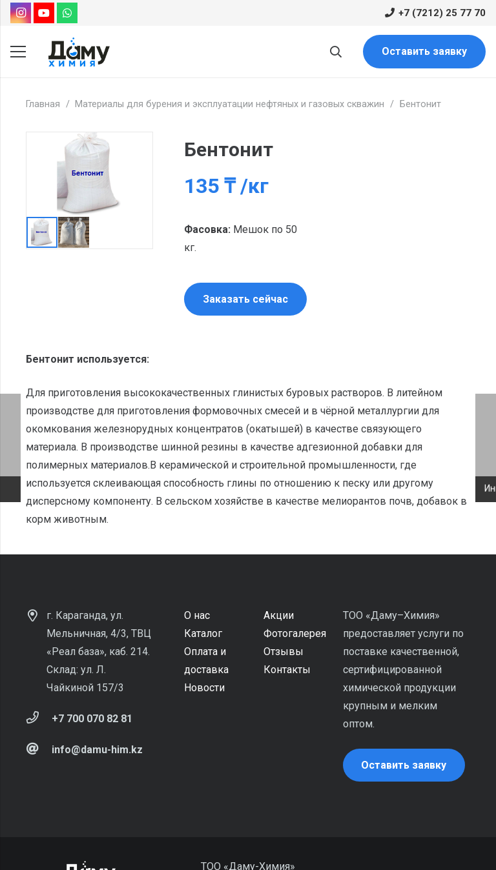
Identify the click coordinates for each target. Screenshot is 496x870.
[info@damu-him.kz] (39, 750)
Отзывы (284, 651)
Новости (204, 688)
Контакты (287, 669)
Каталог (203, 633)
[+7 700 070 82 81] (39, 719)
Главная (43, 104)
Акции (279, 615)
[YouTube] (44, 13)
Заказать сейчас (245, 299)
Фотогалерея (295, 633)
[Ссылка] (78, 51)
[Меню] (18, 51)
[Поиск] (336, 51)
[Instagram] (20, 13)
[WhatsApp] (67, 13)
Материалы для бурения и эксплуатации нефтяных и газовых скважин (229, 104)
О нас (197, 615)
